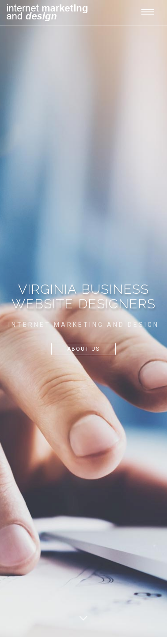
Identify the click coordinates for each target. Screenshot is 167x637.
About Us (83, 349)
